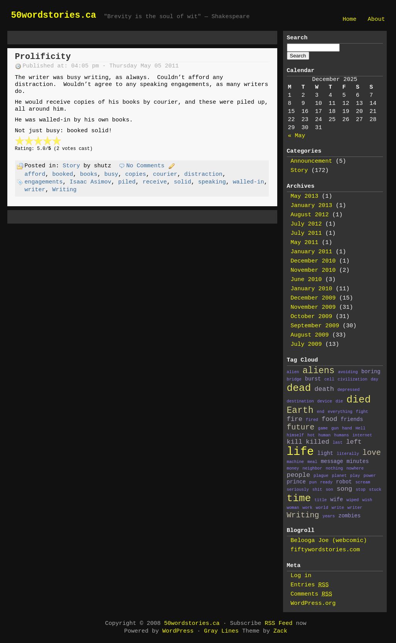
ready (326, 482)
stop (361, 489)
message (332, 462)
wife (336, 500)
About (376, 19)
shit (317, 489)
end (320, 411)
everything (340, 411)
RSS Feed (279, 623)
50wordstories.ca (53, 15)
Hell (361, 428)
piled (127, 182)
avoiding (348, 372)
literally (348, 453)
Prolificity (43, 57)
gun (335, 428)
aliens (319, 371)
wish (367, 500)
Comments (311, 594)
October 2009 (311, 316)
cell (329, 379)
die (339, 401)
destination (300, 401)
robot (344, 482)
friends (352, 419)
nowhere (355, 468)
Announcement (311, 161)
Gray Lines (221, 631)
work (308, 507)
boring (371, 372)
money (293, 468)
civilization (352, 379)
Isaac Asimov (90, 182)
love (371, 452)
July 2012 (306, 224)
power (370, 475)
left (354, 442)
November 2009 (313, 307)
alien (293, 372)
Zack (280, 631)
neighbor (312, 468)
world (322, 507)
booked (62, 174)
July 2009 (306, 344)
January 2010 (311, 289)
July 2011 (306, 233)
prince (296, 482)
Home (349, 19)
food (329, 419)
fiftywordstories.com (325, 550)
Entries (310, 585)
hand (347, 428)
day (374, 379)
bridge (294, 379)
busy (111, 174)
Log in (301, 575)
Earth (300, 411)
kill (295, 442)
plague (320, 475)
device (324, 401)
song (344, 489)
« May (296, 136)
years (329, 516)
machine (295, 462)
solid (182, 182)
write (338, 507)
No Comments (145, 166)
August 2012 (310, 215)
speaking (212, 182)
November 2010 (313, 270)
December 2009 (313, 298)
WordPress (178, 631)
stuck (375, 489)
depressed (348, 389)
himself (295, 435)
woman (293, 507)
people (298, 475)
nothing (334, 468)
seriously (298, 489)
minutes (358, 462)
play (355, 475)
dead (299, 388)
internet (362, 435)
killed (317, 442)
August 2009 (310, 335)
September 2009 (315, 326)
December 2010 (313, 261)
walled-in (248, 182)
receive (155, 182)
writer (35, 190)
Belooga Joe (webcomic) (329, 540)
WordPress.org (313, 603)
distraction (203, 174)
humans (341, 435)
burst (313, 379)
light (325, 453)
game (323, 428)
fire (295, 419)
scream (363, 482)
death (324, 389)
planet (339, 475)
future (301, 427)
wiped (353, 500)
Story (71, 166)
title (320, 500)
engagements (44, 182)
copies (135, 174)
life (300, 452)
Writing (64, 190)
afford (35, 174)
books (89, 174)
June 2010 (306, 279)
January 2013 (311, 205)
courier (165, 174)
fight (362, 411)
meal (312, 462)
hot (311, 435)
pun (313, 482)
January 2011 (311, 252)
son (329, 489)
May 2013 (304, 196)
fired (312, 419)
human (324, 435)
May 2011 (304, 242)
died (358, 400)
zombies (350, 516)
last (338, 442)
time (299, 498)
